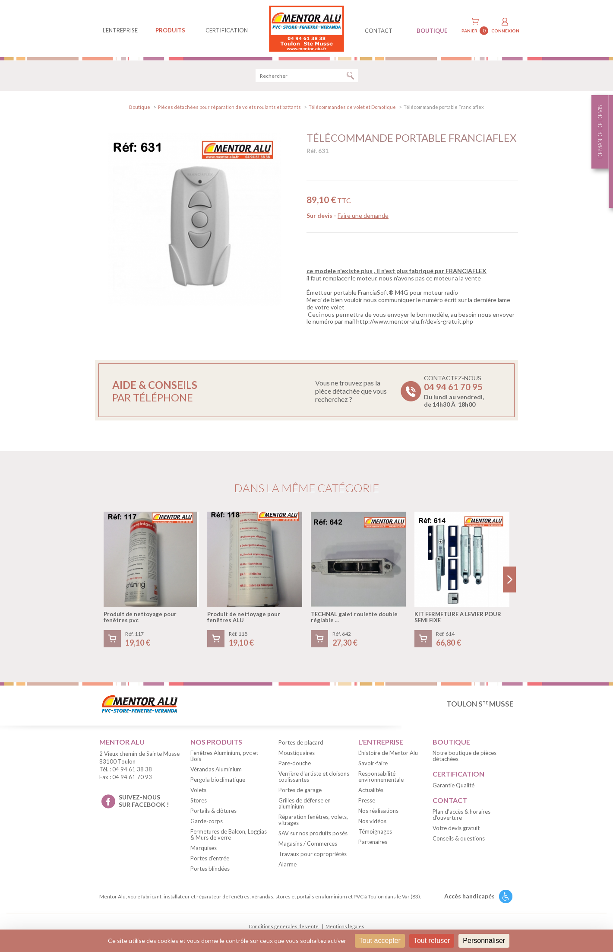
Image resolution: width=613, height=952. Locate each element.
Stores (198, 800)
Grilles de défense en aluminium (304, 803)
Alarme (287, 864)
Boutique (139, 107)
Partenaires (372, 841)
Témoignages (375, 831)
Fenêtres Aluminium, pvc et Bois (224, 755)
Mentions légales (344, 926)
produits (170, 30)
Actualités (370, 789)
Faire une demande (363, 215)
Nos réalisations (378, 810)
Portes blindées (210, 868)
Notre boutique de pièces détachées (464, 755)
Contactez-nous (454, 391)
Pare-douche (294, 763)
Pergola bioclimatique (217, 779)
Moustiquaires (296, 752)
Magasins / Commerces (307, 843)
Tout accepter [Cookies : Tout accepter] (380, 940)
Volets (198, 789)
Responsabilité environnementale (381, 776)
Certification (226, 30)
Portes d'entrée (209, 858)
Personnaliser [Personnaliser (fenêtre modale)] (484, 940)
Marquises (203, 847)
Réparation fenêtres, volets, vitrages (313, 819)
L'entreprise (120, 30)
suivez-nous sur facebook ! (144, 800)
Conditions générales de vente (284, 926)
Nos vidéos (372, 821)
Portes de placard (300, 742)
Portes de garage (300, 789)
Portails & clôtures (213, 810)
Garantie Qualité (453, 785)
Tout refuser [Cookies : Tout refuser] (432, 940)
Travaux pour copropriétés (312, 853)
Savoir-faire (373, 763)
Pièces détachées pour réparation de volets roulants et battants (229, 107)
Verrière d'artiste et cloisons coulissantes (313, 776)
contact (378, 30)
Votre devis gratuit (456, 828)
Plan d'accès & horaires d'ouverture (461, 814)
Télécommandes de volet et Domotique (352, 107)
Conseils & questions (459, 838)
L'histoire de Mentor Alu (388, 752)
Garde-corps (206, 821)
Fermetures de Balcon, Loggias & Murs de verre (228, 834)
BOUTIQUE (432, 30)
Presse (366, 800)
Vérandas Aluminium (216, 769)
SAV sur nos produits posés (313, 833)
